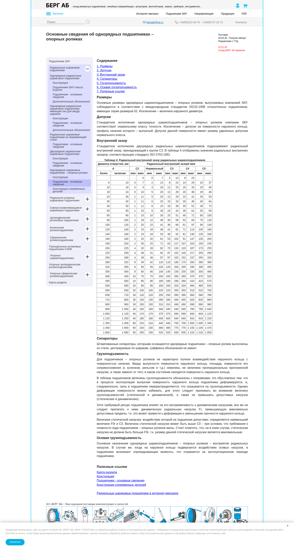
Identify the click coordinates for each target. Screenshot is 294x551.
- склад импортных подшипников (88, 6)
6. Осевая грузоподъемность (117, 87)
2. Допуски (104, 70)
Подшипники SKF (176, 13)
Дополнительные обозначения (71, 101)
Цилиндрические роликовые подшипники (64, 219)
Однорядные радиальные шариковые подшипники (65, 77)
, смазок (168, 6)
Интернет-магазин (147, 13)
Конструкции (60, 118)
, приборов (178, 6)
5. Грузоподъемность (111, 83)
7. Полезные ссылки (111, 91)
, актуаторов (140, 6)
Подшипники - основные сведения (67, 96)
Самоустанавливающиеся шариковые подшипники (66, 209)
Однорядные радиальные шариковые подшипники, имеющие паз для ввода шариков (65, 110)
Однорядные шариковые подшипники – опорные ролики (69, 171)
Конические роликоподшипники (61, 229)
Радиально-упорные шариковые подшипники (64, 199)
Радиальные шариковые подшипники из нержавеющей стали (68, 137)
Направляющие (204, 13)
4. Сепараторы (107, 78)
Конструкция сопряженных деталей (69, 190)
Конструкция (60, 82)
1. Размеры (104, 66)
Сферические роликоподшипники (61, 239)
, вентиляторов (155, 6)
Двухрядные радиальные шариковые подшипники (65, 152)
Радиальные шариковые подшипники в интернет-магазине (137, 493)
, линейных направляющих (120, 6)
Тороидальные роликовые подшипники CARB (65, 248)
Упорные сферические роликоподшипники (63, 275)
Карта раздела (58, 282)
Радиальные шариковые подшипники (65, 69)
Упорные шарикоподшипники (62, 257)
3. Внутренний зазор (111, 74)
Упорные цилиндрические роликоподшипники (64, 266)
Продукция (227, 13)
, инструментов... (193, 6)
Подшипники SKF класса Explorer (68, 88)
